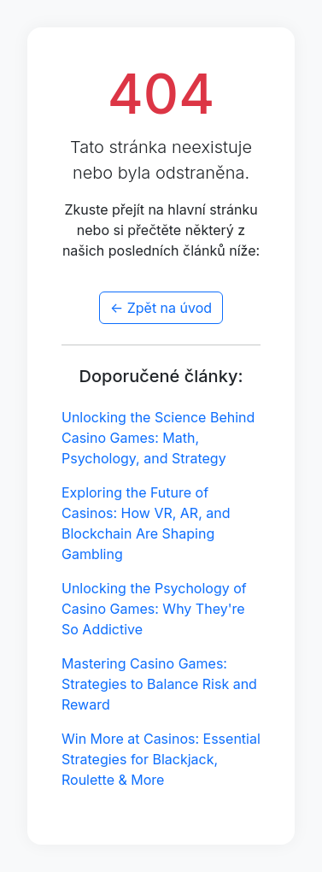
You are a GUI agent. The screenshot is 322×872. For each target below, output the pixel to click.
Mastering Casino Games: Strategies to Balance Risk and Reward (159, 684)
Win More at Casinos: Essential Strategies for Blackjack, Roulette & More (161, 759)
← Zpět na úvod (161, 307)
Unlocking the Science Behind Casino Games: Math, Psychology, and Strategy (158, 438)
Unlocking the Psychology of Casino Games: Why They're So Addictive (154, 609)
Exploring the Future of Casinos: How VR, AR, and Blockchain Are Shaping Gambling (146, 523)
